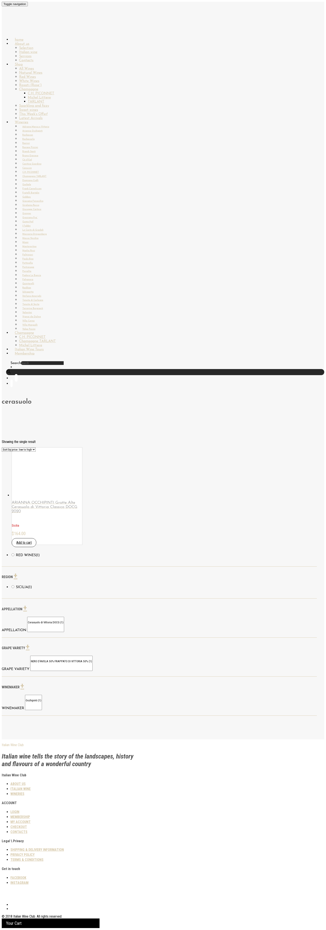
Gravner (26, 213)
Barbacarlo (28, 139)
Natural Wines (30, 73)
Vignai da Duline (31, 317)
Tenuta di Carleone (32, 300)
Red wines (28, 555)
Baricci (26, 143)
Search (15, 363)
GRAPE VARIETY (15, 669)
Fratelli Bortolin (30, 193)
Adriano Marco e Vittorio (35, 127)
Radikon (26, 288)
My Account (20, 822)
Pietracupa (28, 267)
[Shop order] (19, 450)
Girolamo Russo (30, 205)
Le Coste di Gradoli (32, 230)
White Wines (29, 81)
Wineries (21, 122)
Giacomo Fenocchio (32, 201)
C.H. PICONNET (41, 93)
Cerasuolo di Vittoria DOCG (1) (45, 622)
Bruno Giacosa (30, 156)
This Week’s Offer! (33, 114)
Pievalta (26, 271)
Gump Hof (27, 222)
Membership (25, 353)
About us (22, 44)
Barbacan (27, 135)
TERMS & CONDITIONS (26, 860)
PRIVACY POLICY (22, 855)
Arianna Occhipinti (32, 131)
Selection (26, 48)
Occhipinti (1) (33, 700)
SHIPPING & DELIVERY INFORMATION (37, 850)
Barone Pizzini (30, 147)
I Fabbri (26, 226)
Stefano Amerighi (31, 296)
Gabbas (26, 197)
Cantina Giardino (31, 164)
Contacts (18, 832)
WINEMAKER (13, 708)
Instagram (19, 883)
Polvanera (27, 279)
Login (14, 812)
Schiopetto (27, 292)
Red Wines (27, 77)
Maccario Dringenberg (34, 234)
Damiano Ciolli (30, 180)
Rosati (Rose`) (30, 85)
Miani (25, 242)
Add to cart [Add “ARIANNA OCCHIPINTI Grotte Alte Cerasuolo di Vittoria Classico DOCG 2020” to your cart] (24, 543)
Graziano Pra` (30, 217)
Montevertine (29, 246)
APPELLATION (14, 630)
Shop (19, 64)
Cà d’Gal (27, 160)
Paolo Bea (27, 259)
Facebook (18, 878)
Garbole (26, 184)
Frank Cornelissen (32, 189)
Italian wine (28, 52)
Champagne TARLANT (34, 176)
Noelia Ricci (28, 251)
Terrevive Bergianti (32, 308)
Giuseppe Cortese (31, 209)
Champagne (28, 89)
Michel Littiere (39, 97)
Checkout (18, 827)
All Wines (26, 68)
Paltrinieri (27, 255)
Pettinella (27, 263)
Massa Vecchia (30, 238)
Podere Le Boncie (31, 275)
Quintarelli (28, 284)
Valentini (27, 312)
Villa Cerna (28, 321)
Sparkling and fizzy (34, 106)
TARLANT (36, 101)
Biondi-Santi (29, 151)
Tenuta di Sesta (30, 304)
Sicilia (24, 587)
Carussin (27, 168)
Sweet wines (28, 110)
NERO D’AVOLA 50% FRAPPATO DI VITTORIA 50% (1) (61, 661)
